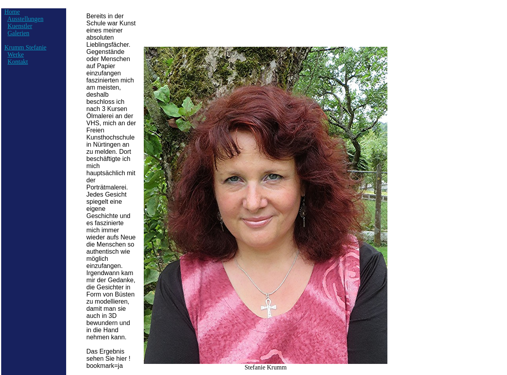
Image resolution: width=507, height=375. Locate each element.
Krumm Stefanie (25, 47)
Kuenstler (20, 26)
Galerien (18, 33)
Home (12, 11)
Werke (16, 54)
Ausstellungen (25, 18)
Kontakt (18, 61)
